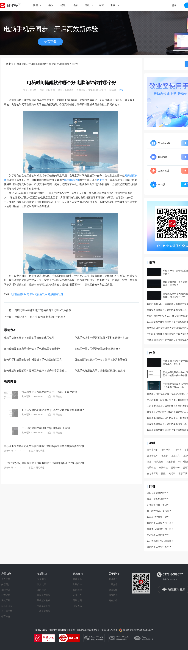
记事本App (152, 449)
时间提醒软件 (18, 294)
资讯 (87, 5)
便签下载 (77, 605)
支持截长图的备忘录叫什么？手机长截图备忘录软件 (33, 348)
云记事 (172, 473)
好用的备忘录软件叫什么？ (160, 523)
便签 (35, 5)
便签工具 (175, 455)
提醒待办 (5, 589)
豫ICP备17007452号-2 (88, 630)
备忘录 (164, 455)
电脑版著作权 (43, 605)
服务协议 (113, 595)
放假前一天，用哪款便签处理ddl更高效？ (98, 348)
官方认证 (41, 584)
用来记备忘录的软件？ (158, 535)
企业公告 (77, 595)
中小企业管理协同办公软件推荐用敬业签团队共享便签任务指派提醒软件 (44, 446)
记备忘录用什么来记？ (158, 505)
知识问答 (77, 584)
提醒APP (175, 467)
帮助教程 (77, 589)
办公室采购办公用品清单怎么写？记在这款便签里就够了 (53, 410)
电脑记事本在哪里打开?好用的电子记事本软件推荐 (43, 310)
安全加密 (41, 579)
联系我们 (113, 579)
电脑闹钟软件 (71, 180)
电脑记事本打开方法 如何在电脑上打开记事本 (40, 316)
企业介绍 (113, 589)
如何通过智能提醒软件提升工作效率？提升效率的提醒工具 (36, 370)
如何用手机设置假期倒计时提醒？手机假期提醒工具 (33, 359)
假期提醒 (159, 461)
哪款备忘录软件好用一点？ (160, 529)
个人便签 (5, 579)
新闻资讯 (22, 63)
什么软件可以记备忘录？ (159, 511)
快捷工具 (5, 600)
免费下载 (50, 41)
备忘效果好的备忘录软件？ (160, 541)
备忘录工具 (152, 473)
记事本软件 (166, 449)
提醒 (63, 5)
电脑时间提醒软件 (37, 294)
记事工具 (182, 473)
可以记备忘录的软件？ (158, 493)
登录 (174, 5)
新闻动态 (69, 90)
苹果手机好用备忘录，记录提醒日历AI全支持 (100, 370)
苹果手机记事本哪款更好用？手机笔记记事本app (102, 337)
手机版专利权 (43, 600)
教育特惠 (5, 616)
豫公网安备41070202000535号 (138, 630)
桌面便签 (163, 467)
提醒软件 (170, 461)
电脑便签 (151, 467)
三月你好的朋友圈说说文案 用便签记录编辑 (46, 428)
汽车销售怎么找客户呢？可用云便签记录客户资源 (49, 392)
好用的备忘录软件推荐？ (159, 547)
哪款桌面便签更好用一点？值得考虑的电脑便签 (101, 359)
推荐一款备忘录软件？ (158, 499)
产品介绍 (113, 584)
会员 (75, 5)
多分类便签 (6, 611)
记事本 (178, 449)
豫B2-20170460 (109, 630)
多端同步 (5, 584)
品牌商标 (41, 589)
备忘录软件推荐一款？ (158, 517)
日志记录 (5, 595)
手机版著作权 (43, 611)
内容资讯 (77, 579)
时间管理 (50, 90)
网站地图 (77, 600)
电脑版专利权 (43, 595)
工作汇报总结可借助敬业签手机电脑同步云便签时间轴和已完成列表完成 (44, 463)
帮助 (101, 5)
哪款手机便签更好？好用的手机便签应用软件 (29, 337)
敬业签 (10, 63)
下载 (112, 5)
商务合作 (113, 600)
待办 (50, 5)
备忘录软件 (152, 455)
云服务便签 (6, 605)
